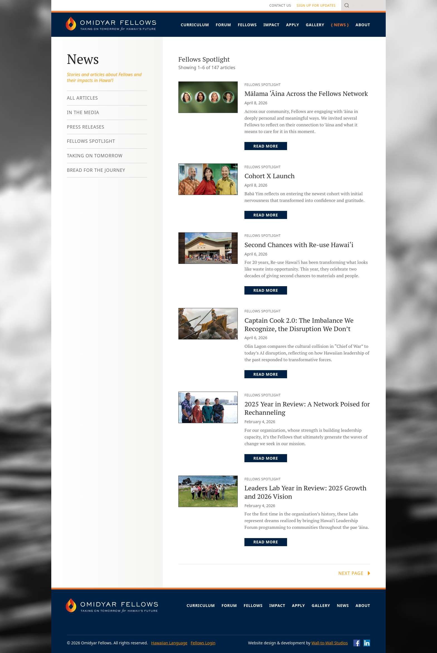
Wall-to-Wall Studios (329, 642)
